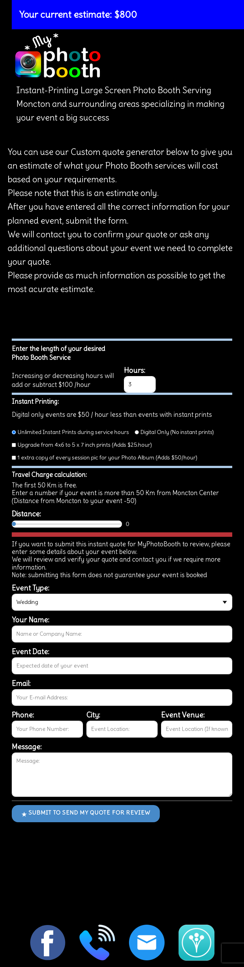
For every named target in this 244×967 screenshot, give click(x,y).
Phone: (23, 715)
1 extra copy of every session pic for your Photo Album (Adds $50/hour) (107, 457)
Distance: (26, 513)
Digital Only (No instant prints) (177, 432)
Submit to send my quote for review (85, 813)
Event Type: (30, 588)
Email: (21, 683)
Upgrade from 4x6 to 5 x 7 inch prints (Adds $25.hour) (84, 444)
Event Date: (30, 651)
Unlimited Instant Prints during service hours (73, 432)
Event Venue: (183, 715)
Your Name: (30, 619)
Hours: (134, 370)
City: (93, 715)
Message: (27, 746)
